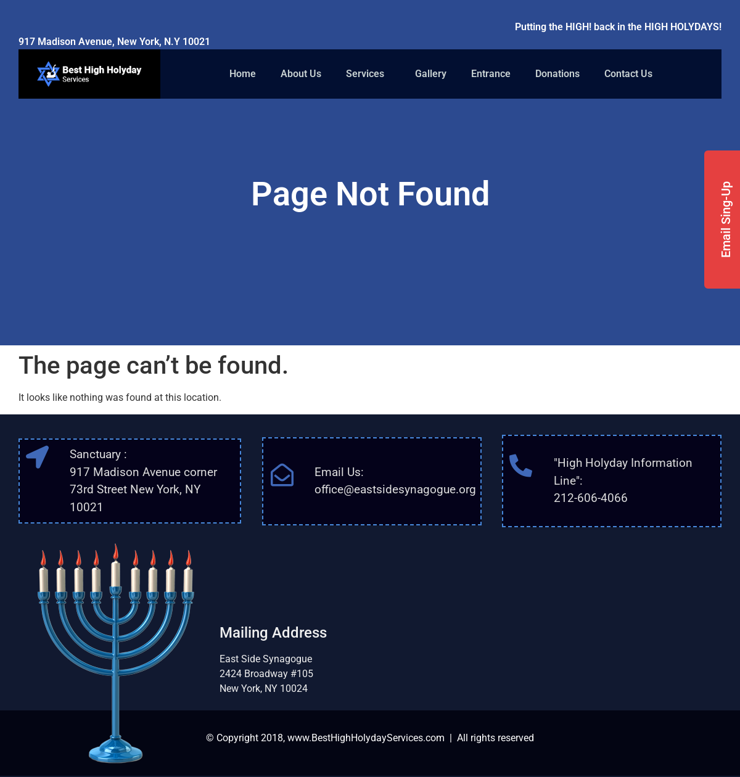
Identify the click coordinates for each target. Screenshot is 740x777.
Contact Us (628, 74)
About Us (301, 74)
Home (242, 74)
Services (368, 74)
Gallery (430, 74)
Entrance (491, 74)
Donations (557, 74)
